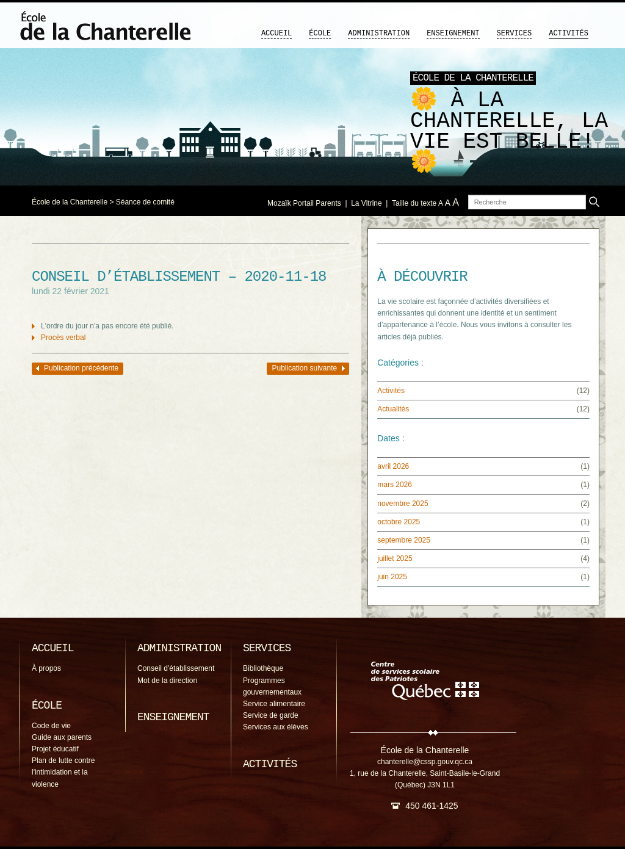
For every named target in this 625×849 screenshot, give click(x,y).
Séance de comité (145, 202)
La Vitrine (366, 203)
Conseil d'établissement (175, 668)
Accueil (276, 33)
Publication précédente (81, 368)
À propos (46, 668)
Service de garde (270, 715)
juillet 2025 (394, 558)
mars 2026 (394, 484)
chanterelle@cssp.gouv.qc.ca (424, 761)
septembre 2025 (403, 540)
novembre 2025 (402, 503)
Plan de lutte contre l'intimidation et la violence (63, 772)
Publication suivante (304, 368)
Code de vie (51, 725)
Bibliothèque (263, 668)
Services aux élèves (275, 727)
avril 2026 (393, 466)
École (320, 33)
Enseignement (453, 33)
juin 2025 (392, 577)
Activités (568, 33)
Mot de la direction (167, 680)
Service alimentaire (274, 703)
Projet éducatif (55, 749)
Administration (379, 33)
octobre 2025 (398, 522)
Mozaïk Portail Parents (304, 203)
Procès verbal (63, 337)
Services (514, 33)
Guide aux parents (62, 737)
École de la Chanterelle (69, 202)
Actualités (393, 409)
